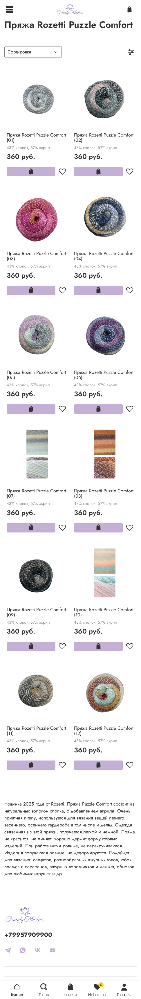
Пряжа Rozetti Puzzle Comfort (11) (36, 731)
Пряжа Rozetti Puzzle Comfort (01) (36, 138)
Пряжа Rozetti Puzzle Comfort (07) (36, 493)
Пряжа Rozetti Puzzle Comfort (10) (103, 612)
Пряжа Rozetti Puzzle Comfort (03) (36, 256)
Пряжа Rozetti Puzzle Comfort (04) (103, 256)
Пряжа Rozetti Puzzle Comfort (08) (103, 493)
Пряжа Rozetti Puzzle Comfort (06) (103, 375)
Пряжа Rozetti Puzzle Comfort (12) (103, 731)
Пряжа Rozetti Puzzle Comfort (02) (103, 138)
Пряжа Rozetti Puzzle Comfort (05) (36, 375)
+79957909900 (28, 934)
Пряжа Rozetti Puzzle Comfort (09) (36, 612)
